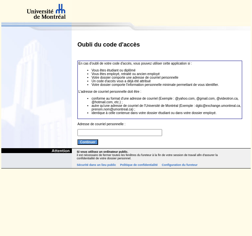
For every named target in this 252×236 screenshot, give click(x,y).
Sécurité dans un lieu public (96, 165)
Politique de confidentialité (139, 165)
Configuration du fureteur (180, 165)
